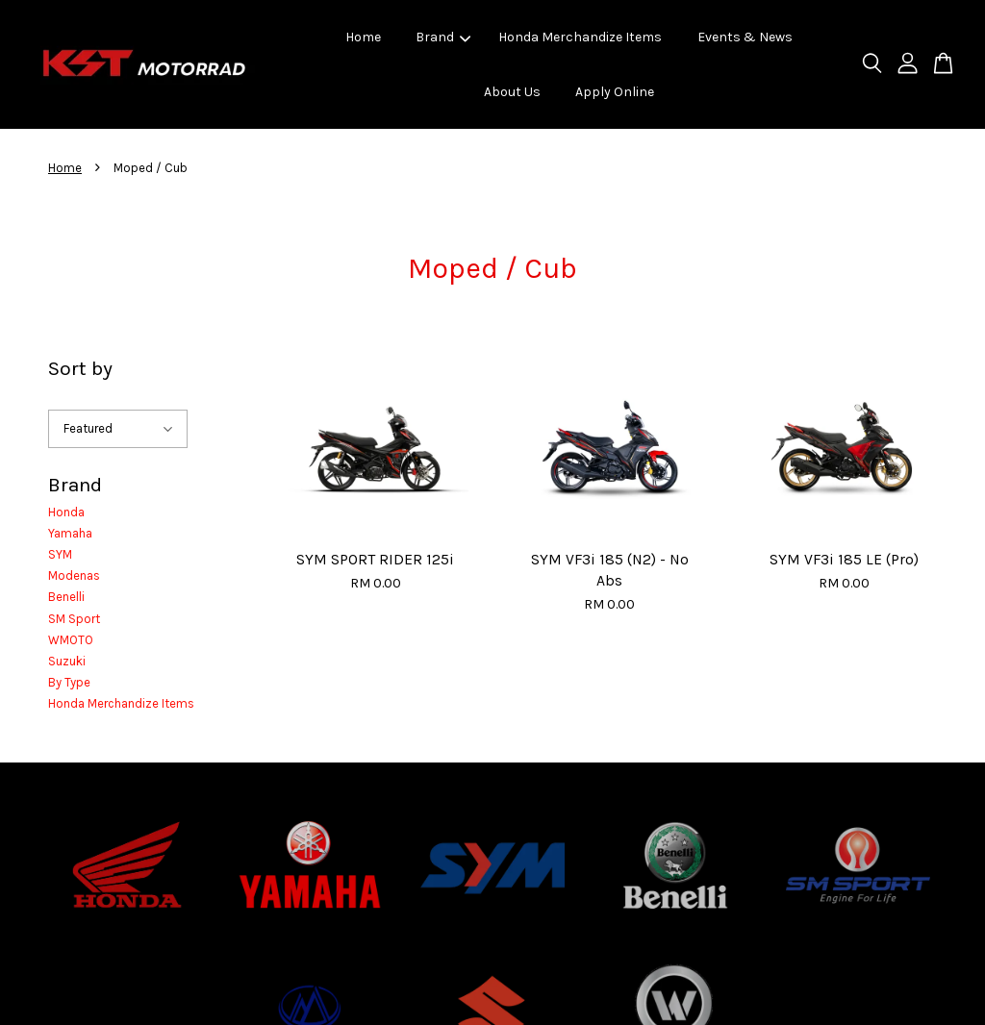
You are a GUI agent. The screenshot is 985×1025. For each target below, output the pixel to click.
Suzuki (67, 661)
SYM (60, 554)
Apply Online (614, 92)
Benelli (66, 596)
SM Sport (74, 619)
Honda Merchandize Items (580, 37)
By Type (69, 682)
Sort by (80, 368)
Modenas (74, 575)
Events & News (745, 37)
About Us (512, 92)
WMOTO (70, 640)
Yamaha (70, 533)
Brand (443, 37)
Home (363, 37)
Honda (66, 512)
